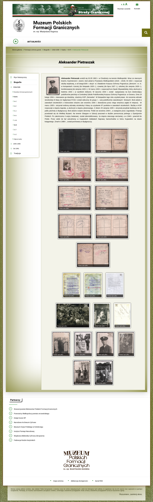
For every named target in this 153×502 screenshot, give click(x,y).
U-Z (15, 134)
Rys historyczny (20, 77)
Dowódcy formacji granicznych (23, 92)
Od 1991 (16, 148)
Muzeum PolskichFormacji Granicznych (33, 25)
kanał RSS (99, 481)
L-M (15, 120)
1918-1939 (55, 50)
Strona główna (17, 50)
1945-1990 (17, 144)
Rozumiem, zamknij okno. (130, 494)
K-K (15, 115)
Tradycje (17, 153)
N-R (69, 50)
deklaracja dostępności (79, 481)
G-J (15, 111)
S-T (15, 129)
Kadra (64, 50)
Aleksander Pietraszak (80, 50)
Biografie (47, 50)
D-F (15, 106)
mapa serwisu (58, 481)
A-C (15, 101)
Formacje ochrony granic (32, 50)
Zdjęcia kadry (18, 139)
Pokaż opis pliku (65, 151)
